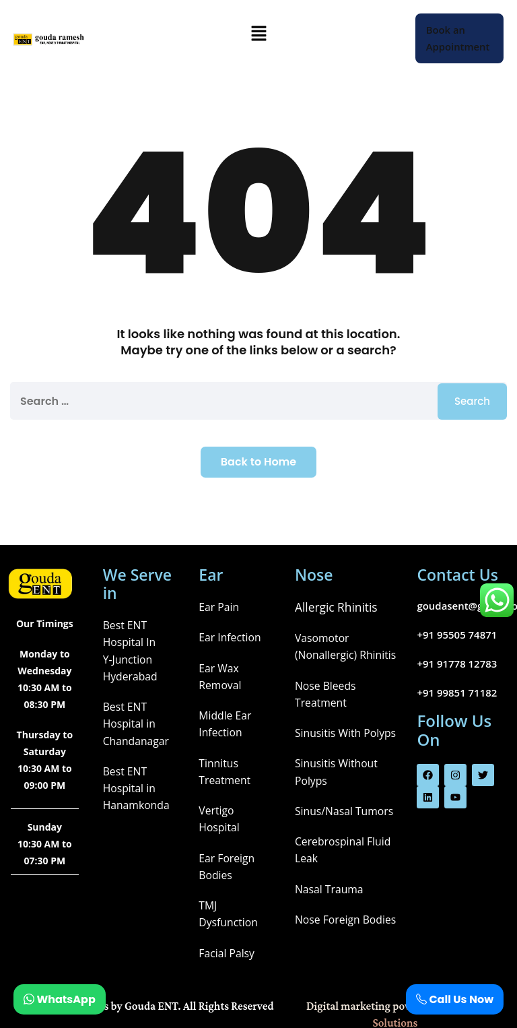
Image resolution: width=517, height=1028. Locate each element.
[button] (258, 34)
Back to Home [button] (258, 462)
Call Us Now (454, 999)
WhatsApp (60, 999)
